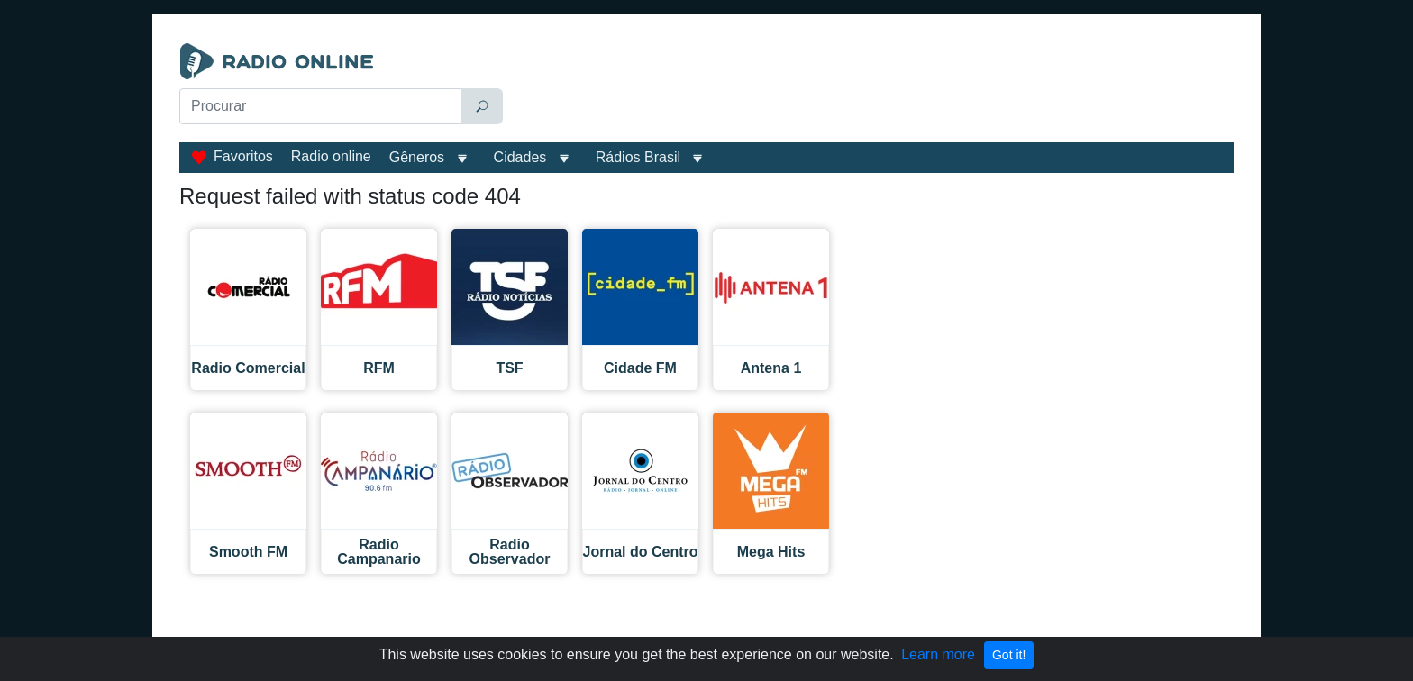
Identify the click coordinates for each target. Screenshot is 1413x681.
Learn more (938, 654)
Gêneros (416, 157)
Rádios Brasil (638, 157)
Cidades (520, 157)
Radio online (331, 156)
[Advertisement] (872, 88)
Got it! (1009, 655)
